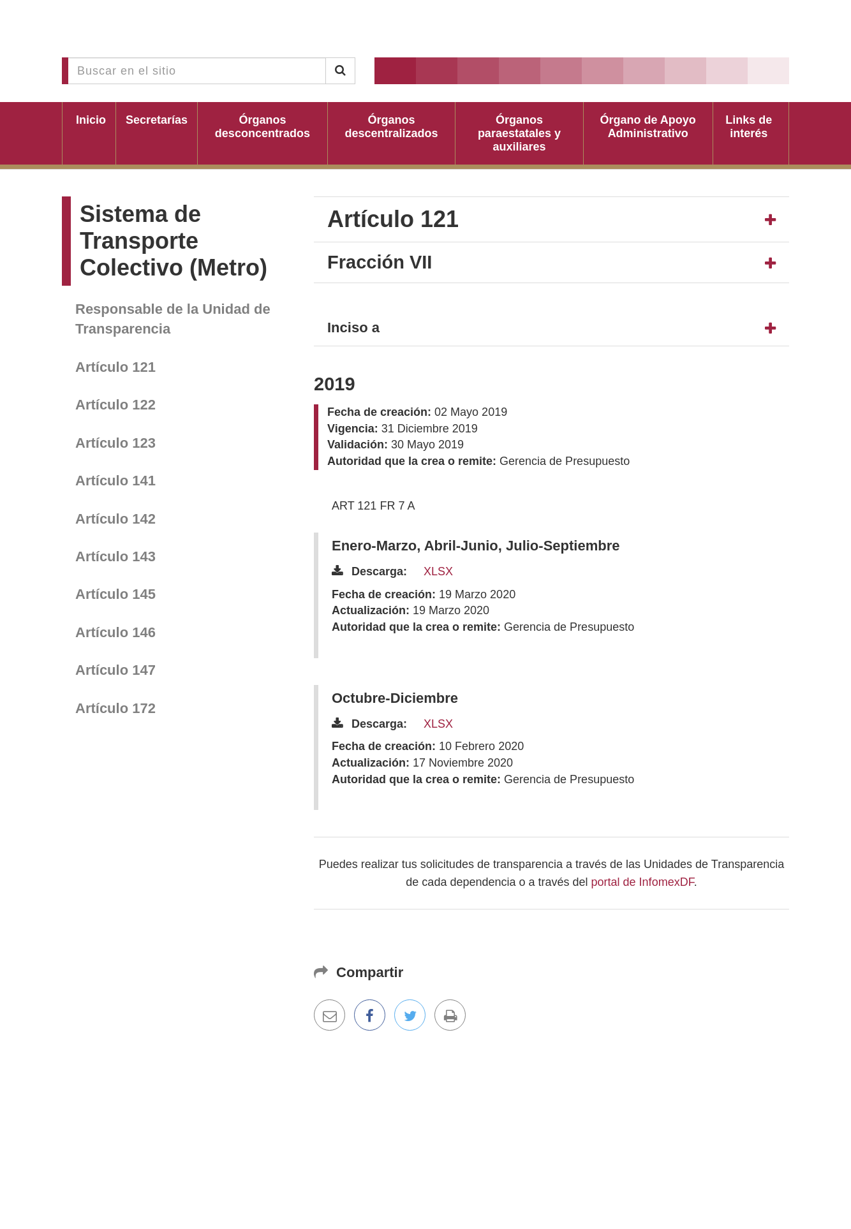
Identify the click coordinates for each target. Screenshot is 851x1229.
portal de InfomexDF (642, 882)
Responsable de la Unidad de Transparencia (172, 319)
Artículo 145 (115, 594)
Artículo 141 (115, 481)
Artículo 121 (115, 367)
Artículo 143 (115, 556)
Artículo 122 (115, 405)
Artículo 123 (115, 443)
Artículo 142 (115, 519)
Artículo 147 (115, 670)
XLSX (438, 571)
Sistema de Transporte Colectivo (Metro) (173, 241)
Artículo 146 (115, 632)
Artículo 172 (115, 708)
